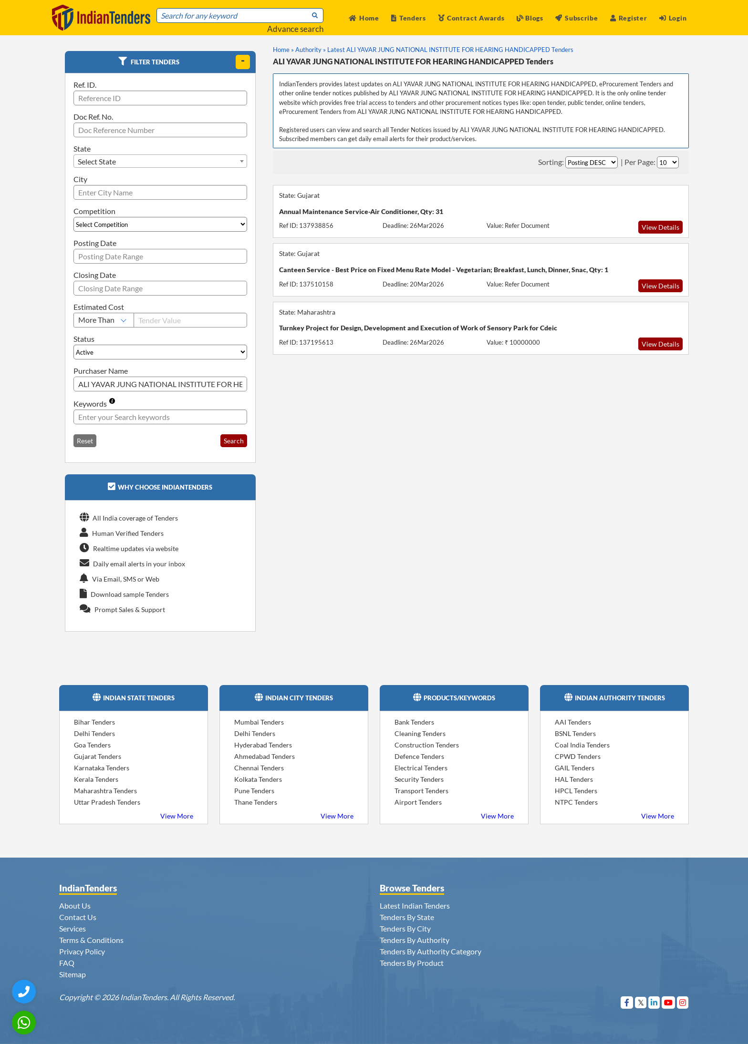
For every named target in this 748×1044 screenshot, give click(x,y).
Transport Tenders (421, 791)
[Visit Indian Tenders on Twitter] (641, 1002)
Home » (283, 49)
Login (672, 18)
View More (176, 816)
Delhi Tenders (94, 733)
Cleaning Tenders (420, 733)
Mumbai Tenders (259, 722)
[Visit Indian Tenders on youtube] (668, 1002)
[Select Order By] (591, 162)
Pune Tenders (254, 791)
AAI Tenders (573, 722)
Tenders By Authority (414, 939)
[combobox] (160, 161)
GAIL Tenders (574, 768)
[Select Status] (160, 352)
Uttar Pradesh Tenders (107, 802)
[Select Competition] (160, 224)
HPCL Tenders (576, 791)
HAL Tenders (574, 779)
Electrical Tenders (421, 768)
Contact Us (77, 916)
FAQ (66, 962)
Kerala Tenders (96, 779)
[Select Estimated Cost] (103, 320)
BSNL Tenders (575, 733)
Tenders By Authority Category (430, 951)
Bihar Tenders (94, 722)
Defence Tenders (419, 756)
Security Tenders (419, 779)
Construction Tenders (427, 745)
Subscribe (576, 18)
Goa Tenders (92, 745)
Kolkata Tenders (258, 779)
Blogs (530, 18)
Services (72, 928)
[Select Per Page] (668, 162)
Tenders (408, 18)
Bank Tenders (414, 722)
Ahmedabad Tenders (264, 756)
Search (234, 441)
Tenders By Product (412, 962)
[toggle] (243, 62)
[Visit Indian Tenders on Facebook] (627, 1002)
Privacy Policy (82, 951)
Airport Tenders (418, 802)
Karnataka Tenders (101, 768)
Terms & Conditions (91, 939)
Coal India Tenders (582, 745)
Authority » (310, 49)
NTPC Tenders (576, 802)
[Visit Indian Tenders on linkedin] (654, 1002)
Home (364, 18)
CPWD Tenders (578, 756)
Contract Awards (471, 18)
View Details (660, 227)
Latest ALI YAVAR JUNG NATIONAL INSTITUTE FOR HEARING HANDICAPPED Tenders (450, 49)
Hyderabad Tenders (263, 745)
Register (628, 18)
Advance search (295, 29)
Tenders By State (407, 916)
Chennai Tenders (259, 768)
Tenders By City (405, 928)
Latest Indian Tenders (415, 905)
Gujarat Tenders (97, 756)
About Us (75, 905)
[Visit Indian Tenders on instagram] (683, 1002)
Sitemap (72, 974)
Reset (85, 441)
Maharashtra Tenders (105, 791)
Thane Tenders (255, 802)
